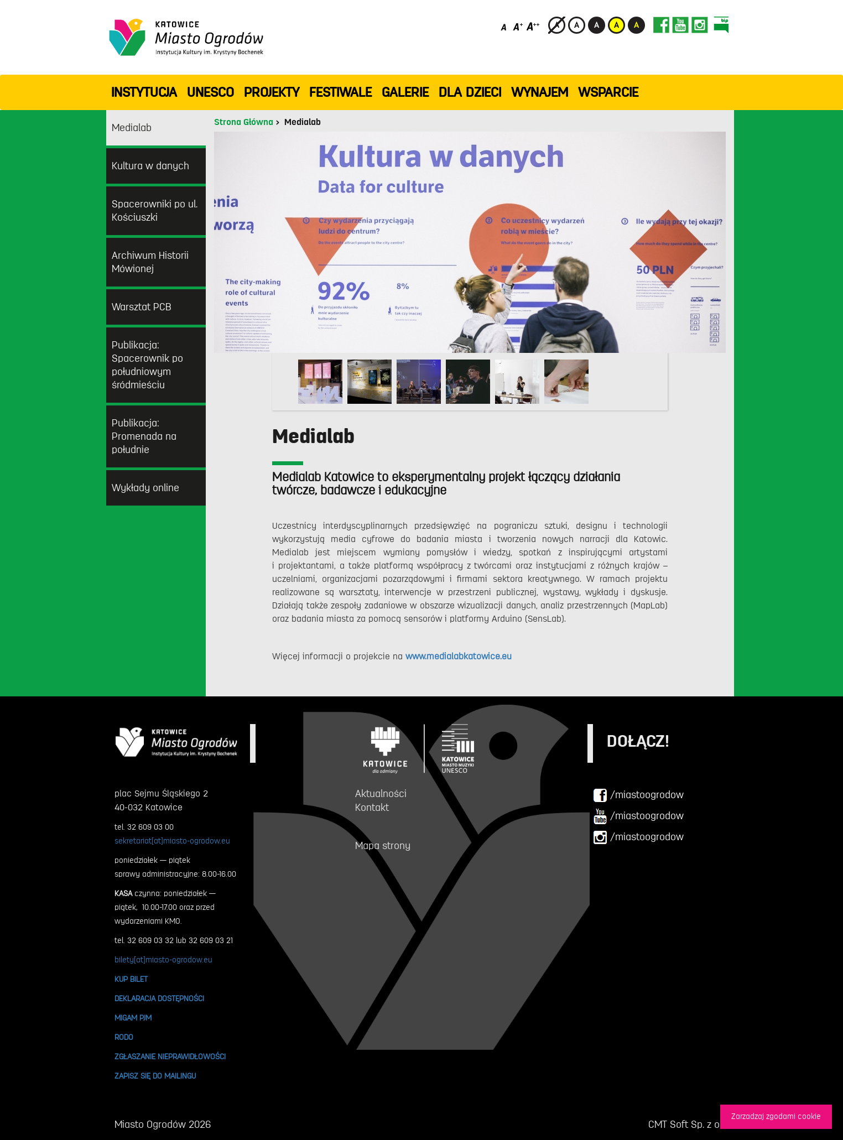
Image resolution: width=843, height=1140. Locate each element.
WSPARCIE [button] (608, 92)
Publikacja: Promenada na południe (144, 436)
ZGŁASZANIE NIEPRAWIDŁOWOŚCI (170, 1056)
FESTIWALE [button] (340, 92)
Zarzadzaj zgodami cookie (776, 1116)
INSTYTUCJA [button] (144, 92)
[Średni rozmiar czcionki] (518, 26)
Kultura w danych (150, 166)
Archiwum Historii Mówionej (150, 262)
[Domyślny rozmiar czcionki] (504, 26)
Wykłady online (145, 488)
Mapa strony (382, 846)
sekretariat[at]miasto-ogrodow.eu (172, 841)
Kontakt (372, 808)
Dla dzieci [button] (470, 92)
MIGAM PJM (133, 1018)
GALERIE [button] (405, 92)
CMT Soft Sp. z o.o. (688, 1124)
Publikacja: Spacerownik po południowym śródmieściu (147, 365)
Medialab (132, 128)
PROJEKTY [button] (271, 92)
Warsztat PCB (141, 307)
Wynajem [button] (539, 92)
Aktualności (381, 794)
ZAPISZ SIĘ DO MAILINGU (155, 1076)
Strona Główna (243, 122)
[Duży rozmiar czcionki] (533, 26)
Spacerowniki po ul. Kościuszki (154, 210)
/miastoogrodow (638, 795)
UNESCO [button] (210, 92)
